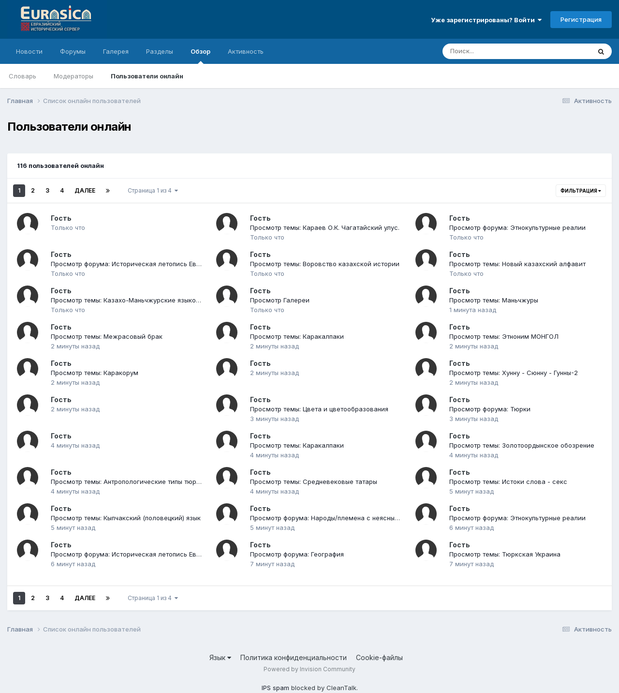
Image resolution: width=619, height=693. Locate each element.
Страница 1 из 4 (153, 190)
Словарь (22, 76)
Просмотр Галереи (280, 300)
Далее (84, 190)
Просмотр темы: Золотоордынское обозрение (521, 445)
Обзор (200, 55)
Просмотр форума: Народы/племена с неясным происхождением (353, 518)
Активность (246, 51)
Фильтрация (580, 191)
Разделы (159, 51)
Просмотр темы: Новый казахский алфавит (517, 264)
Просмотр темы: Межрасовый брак (106, 336)
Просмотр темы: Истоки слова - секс (508, 481)
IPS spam (275, 688)
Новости (29, 51)
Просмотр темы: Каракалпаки (297, 336)
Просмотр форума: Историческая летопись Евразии (133, 264)
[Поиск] (498, 51)
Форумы (73, 51)
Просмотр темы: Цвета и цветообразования (319, 409)
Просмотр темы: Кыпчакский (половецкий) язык (126, 518)
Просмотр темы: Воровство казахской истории (324, 264)
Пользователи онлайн (147, 76)
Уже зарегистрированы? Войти (486, 20)
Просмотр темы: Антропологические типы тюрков (129, 481)
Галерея (116, 51)
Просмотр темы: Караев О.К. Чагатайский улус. (324, 227)
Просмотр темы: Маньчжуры (493, 300)
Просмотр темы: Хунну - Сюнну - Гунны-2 (513, 373)
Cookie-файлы (379, 657)
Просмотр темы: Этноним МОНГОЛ (504, 336)
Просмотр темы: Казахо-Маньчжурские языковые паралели (145, 300)
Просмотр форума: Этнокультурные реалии (517, 227)
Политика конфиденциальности (293, 657)
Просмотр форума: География (297, 554)
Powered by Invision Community (309, 669)
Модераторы (73, 76)
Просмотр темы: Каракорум (94, 373)
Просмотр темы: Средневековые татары (313, 481)
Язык (220, 657)
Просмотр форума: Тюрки (490, 409)
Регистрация (581, 19)
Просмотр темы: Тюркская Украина (504, 554)
